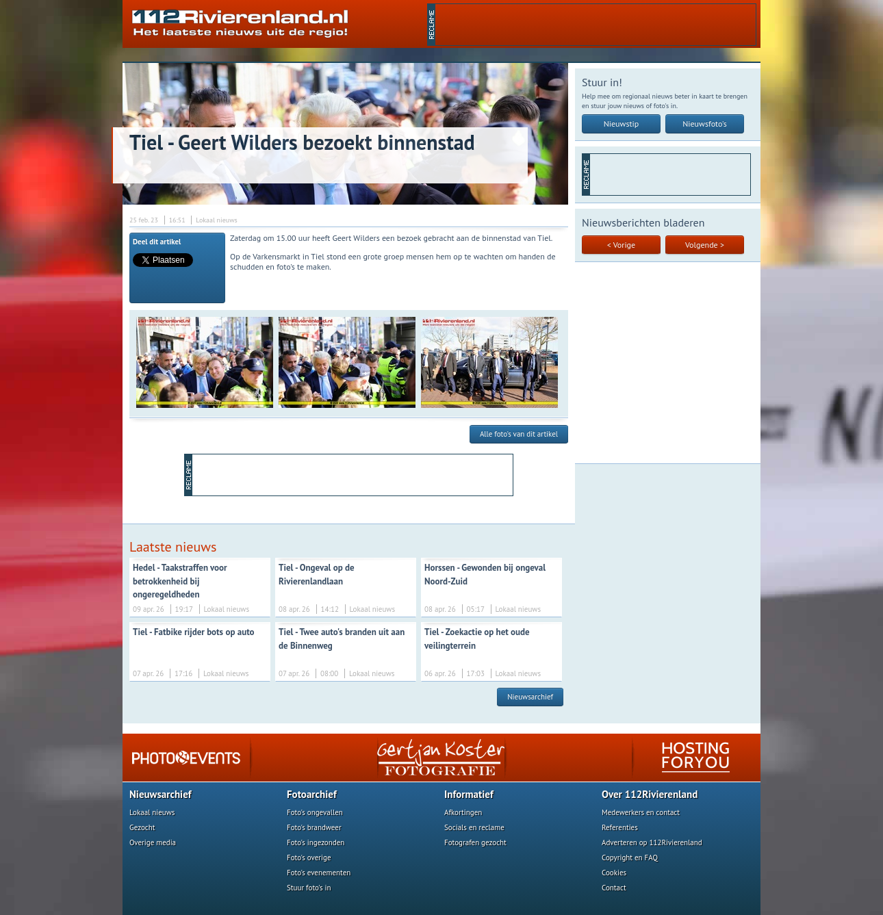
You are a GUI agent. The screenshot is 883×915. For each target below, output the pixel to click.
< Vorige (621, 245)
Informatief (469, 794)
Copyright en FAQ (630, 857)
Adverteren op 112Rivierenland (652, 842)
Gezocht (142, 827)
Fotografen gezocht (475, 842)
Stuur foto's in (309, 887)
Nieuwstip (621, 123)
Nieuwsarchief (530, 696)
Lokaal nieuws (152, 812)
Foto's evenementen (318, 872)
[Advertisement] (595, 24)
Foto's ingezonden (315, 842)
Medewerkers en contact (641, 812)
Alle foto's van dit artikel (519, 434)
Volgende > (704, 245)
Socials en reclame (474, 827)
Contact (614, 887)
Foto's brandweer (314, 827)
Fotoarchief (312, 794)
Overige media (152, 842)
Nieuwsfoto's (704, 123)
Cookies (614, 872)
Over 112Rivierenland (650, 794)
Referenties (620, 827)
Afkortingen (463, 812)
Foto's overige (309, 857)
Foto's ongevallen (315, 812)
